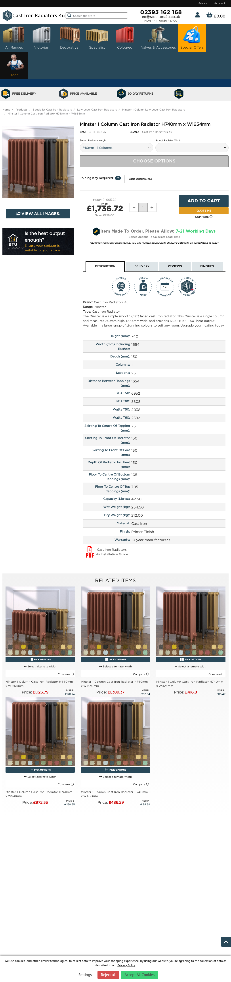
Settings (85, 974)
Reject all (108, 974)
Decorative (69, 37)
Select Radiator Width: (168, 140)
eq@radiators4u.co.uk (161, 17)
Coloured (125, 37)
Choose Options (154, 161)
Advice (202, 3)
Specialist (97, 37)
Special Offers (192, 37)
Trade (14, 64)
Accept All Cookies (140, 974)
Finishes (207, 266)
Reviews (175, 266)
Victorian (41, 37)
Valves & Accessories (158, 37)
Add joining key (141, 179)
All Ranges (14, 37)
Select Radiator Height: (93, 140)
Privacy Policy (126, 965)
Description (105, 266)
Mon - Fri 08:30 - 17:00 (160, 20)
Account (219, 3)
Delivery (141, 266)
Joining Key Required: (100, 178)
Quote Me (204, 210)
